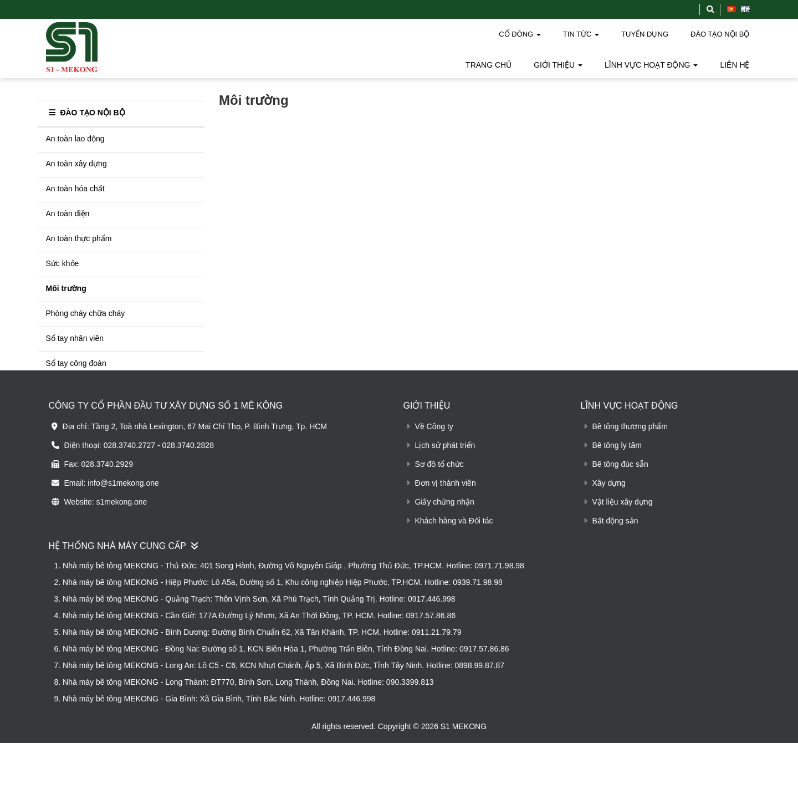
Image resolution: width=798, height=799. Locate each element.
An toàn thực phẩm (79, 229)
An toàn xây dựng (76, 154)
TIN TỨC (581, 34)
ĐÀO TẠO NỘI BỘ (720, 34)
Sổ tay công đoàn (76, 353)
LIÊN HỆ (734, 64)
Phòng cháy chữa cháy (85, 303)
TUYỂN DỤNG (644, 34)
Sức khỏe (62, 254)
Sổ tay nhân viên (75, 328)
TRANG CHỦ (488, 64)
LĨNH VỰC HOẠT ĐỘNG (651, 64)
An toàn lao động (75, 129)
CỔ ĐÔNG (520, 34)
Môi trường (66, 278)
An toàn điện (68, 204)
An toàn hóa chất (75, 179)
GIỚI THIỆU (558, 64)
